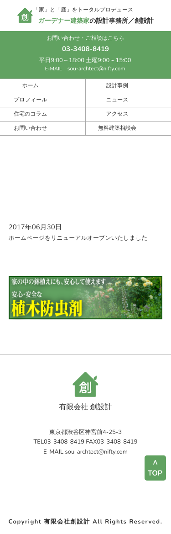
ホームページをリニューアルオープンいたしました (86, 232)
